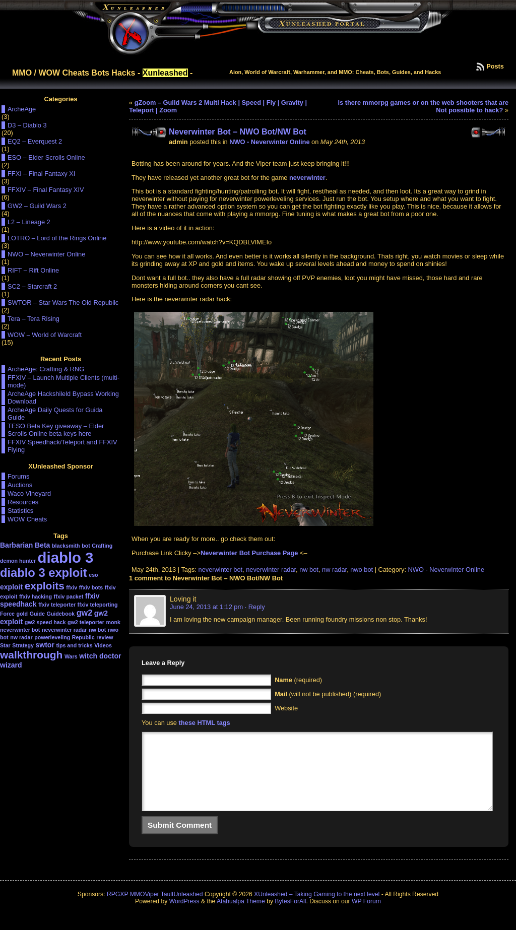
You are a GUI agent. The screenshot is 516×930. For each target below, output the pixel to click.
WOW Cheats (27, 519)
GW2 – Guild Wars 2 (37, 206)
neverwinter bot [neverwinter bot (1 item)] (20, 630)
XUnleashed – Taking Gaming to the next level (316, 909)
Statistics (20, 510)
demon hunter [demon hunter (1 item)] (18, 561)
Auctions (20, 485)
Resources (23, 502)
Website (286, 708)
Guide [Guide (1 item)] (37, 614)
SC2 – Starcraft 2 (32, 286)
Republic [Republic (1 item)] (83, 637)
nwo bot (361, 569)
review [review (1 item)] (104, 637)
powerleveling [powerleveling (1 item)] (52, 637)
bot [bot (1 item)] (86, 546)
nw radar (334, 569)
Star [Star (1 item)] (5, 645)
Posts (495, 66)
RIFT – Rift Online (33, 270)
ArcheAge (22, 109)
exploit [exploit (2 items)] (11, 587)
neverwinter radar (271, 569)
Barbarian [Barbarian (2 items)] (16, 545)
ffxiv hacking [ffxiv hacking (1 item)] (35, 596)
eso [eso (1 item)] (93, 575)
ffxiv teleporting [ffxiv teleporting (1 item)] (98, 605)
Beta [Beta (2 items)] (42, 545)
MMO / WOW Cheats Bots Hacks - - (102, 73)
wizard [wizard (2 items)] (11, 665)
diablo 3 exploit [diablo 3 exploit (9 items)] (43, 572)
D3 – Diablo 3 (27, 125)
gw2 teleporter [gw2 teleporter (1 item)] (86, 622)
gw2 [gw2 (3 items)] (85, 612)
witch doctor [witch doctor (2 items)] (100, 656)
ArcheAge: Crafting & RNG (46, 369)
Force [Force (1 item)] (7, 614)
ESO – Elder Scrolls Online (46, 157)
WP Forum (366, 916)
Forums (18, 476)
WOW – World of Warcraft (45, 335)
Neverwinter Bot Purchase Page (249, 553)
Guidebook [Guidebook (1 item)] (60, 614)
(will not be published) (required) (328, 694)
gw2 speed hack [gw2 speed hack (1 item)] (45, 622)
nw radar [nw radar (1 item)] (21, 637)
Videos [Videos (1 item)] (103, 645)
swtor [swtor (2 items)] (45, 645)
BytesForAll (290, 916)
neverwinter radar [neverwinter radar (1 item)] (64, 630)
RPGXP (117, 909)
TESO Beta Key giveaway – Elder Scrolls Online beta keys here (56, 429)
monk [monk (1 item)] (113, 622)
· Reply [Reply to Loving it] (255, 607)
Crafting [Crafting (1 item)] (102, 546)
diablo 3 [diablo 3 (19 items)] (66, 557)
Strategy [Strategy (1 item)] (23, 645)
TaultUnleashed (182, 909)
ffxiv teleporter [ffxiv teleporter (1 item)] (57, 605)
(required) (298, 680)
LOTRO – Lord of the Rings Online (57, 238)
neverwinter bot (221, 569)
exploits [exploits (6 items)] (44, 585)
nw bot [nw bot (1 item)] (97, 630)
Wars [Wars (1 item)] (71, 656)
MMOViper (144, 909)
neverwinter (307, 177)
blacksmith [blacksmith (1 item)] (66, 546)
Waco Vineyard (29, 493)
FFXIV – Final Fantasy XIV (46, 189)
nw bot (308, 569)
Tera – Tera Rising (33, 318)
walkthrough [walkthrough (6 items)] (31, 654)
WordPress (184, 916)
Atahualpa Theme (241, 916)
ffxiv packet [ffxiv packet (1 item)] (69, 596)
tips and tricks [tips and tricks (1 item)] (74, 645)
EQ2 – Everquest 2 (35, 141)
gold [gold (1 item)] (22, 614)
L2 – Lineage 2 (29, 222)
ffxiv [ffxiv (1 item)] (71, 587)
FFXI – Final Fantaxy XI (41, 173)
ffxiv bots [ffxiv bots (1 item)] (91, 587)
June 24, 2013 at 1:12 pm (206, 607)
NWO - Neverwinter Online (269, 142)
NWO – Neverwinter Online (46, 254)
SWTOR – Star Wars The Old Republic (63, 302)
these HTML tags (204, 722)
